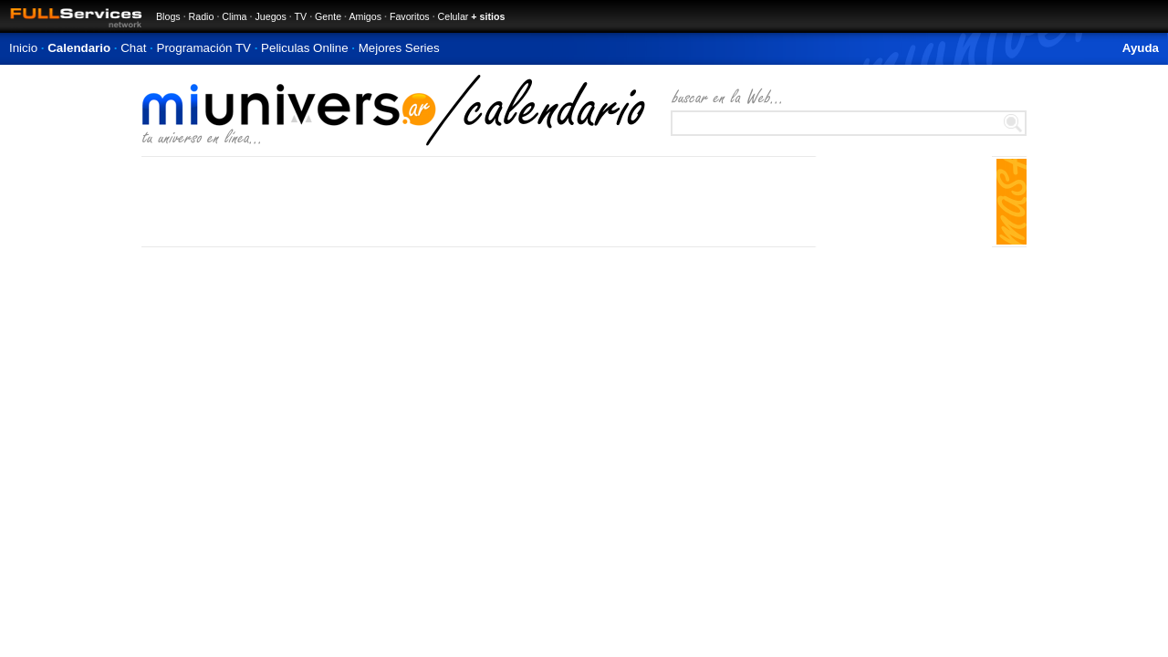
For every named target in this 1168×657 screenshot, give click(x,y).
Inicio (23, 48)
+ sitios (488, 16)
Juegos (270, 16)
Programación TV (204, 48)
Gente (328, 16)
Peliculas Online (305, 48)
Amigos (365, 16)
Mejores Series (399, 48)
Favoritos (410, 16)
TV (301, 16)
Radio (201, 16)
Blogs (168, 16)
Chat (133, 48)
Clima (234, 16)
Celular (453, 16)
